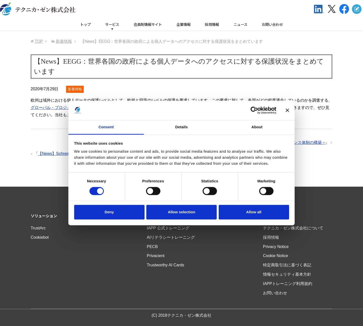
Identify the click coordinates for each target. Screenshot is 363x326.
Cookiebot (40, 237)
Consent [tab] (106, 127)
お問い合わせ (272, 24)
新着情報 (75, 89)
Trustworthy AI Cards (165, 265)
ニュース (240, 24)
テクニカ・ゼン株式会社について (293, 228)
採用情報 (212, 24)
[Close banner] (287, 110)
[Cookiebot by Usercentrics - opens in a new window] (254, 110)
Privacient (155, 256)
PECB (152, 246)
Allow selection (181, 212)
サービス (112, 24)
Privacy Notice (276, 246)
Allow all (253, 212)
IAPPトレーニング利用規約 (287, 283)
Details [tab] (181, 127)
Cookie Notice (275, 256)
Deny (109, 212)
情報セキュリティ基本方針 (287, 274)
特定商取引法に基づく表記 (287, 265)
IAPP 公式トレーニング (168, 228)
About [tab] (256, 127)
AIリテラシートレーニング (171, 237)
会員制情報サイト (148, 24)
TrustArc (38, 228)
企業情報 (183, 24)
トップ (85, 24)
